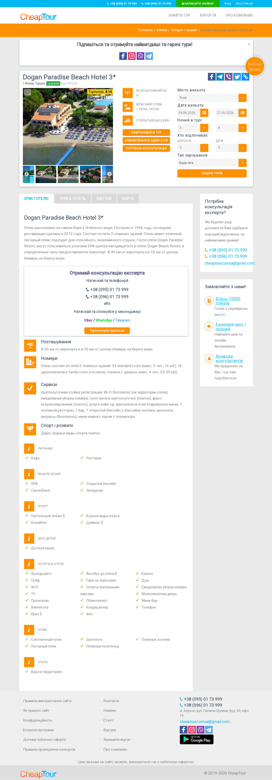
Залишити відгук (117, 739)
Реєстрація (244, 3)
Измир (191, 30)
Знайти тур (179, 15)
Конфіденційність (37, 720)
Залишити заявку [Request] (198, 3)
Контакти (111, 701)
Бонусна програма (38, 730)
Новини (109, 710)
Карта (128, 199)
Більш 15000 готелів (228, 301)
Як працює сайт (36, 710)
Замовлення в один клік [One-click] (146, 140)
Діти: (220, 141)
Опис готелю (36, 199)
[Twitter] (237, 77)
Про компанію (239, 15)
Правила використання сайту (47, 701)
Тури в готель (72, 199)
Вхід (228, 3)
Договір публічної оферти (44, 739)
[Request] (254, 77)
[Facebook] (212, 77)
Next (109, 174)
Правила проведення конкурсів (49, 749)
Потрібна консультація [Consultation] (146, 148)
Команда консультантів (229, 358)
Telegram (122, 320)
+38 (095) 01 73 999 (122, 3)
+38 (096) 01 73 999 (156, 3)
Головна (145, 30)
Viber (88, 320)
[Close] (249, 44)
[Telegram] (220, 77)
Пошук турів (212, 173)
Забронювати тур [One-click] (146, 132)
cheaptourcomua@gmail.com (230, 263)
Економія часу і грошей (231, 326)
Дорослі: (184, 141)
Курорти (208, 15)
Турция (177, 30)
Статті (108, 720)
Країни (162, 30)
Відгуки (104, 199)
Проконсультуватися (107, 330)
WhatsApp (104, 320)
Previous (26, 174)
